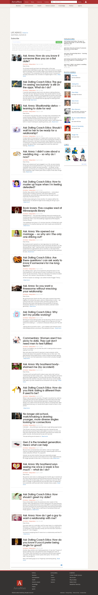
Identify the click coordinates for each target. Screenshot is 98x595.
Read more (33, 100)
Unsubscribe (83, 592)
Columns (53, 580)
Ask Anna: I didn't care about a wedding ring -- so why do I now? (41, 154)
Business (18, 6)
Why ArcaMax (73, 580)
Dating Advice (32, 64)
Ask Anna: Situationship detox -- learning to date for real (41, 106)
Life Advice (25, 64)
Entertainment (29, 6)
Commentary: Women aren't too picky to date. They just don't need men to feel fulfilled (42, 340)
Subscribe (59, 42)
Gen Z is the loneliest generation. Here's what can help (42, 443)
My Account (73, 577)
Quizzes (53, 582)
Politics (71, 6)
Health (39, 6)
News (52, 575)
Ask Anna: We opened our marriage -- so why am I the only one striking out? (42, 234)
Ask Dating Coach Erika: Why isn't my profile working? (40, 313)
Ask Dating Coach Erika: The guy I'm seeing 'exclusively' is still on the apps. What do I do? (42, 84)
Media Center (73, 582)
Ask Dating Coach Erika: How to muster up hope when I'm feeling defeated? (42, 184)
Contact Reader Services (76, 575)
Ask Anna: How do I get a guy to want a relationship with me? (42, 516)
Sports (80, 6)
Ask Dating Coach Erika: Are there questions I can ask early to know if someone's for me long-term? (42, 261)
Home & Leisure (50, 6)
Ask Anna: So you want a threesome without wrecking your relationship (40, 288)
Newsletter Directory (75, 584)
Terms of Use (76, 592)
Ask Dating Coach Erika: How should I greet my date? (40, 495)
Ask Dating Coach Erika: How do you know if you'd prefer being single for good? (42, 542)
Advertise (62, 592)
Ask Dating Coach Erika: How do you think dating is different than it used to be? (42, 390)
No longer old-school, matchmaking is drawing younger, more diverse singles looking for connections (40, 418)
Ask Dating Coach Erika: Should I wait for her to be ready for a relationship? (42, 130)
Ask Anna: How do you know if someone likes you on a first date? (41, 58)
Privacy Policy (69, 592)
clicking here (48, 50)
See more (84, 164)
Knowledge (62, 6)
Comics (53, 577)
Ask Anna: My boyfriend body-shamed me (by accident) (41, 365)
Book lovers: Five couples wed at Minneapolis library (42, 209)
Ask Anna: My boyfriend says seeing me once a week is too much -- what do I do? (41, 466)
